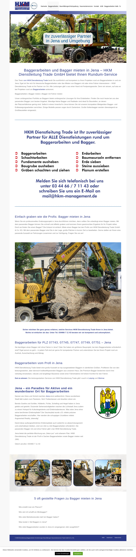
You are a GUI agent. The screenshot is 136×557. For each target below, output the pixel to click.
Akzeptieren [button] (78, 553)
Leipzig (91, 378)
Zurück (11, 38)
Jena (48, 396)
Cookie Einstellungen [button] (62, 553)
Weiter (124, 38)
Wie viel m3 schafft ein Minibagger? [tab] (69, 512)
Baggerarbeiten (39, 89)
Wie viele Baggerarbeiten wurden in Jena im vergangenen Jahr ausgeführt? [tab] (69, 527)
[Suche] (120, 6)
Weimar (101, 378)
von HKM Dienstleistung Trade (35, 80)
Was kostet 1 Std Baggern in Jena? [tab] (69, 522)
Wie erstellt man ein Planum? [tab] (69, 507)
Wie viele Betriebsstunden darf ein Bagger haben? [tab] (69, 517)
